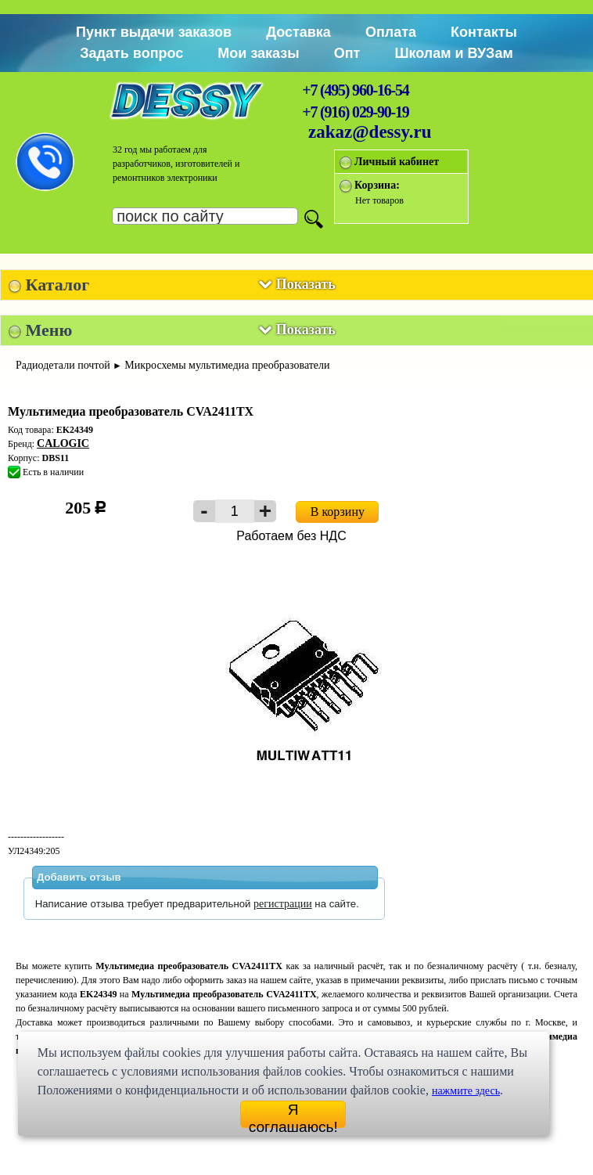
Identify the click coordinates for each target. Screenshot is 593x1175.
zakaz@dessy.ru (370, 132)
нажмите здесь (466, 1091)
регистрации (282, 904)
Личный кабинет (396, 162)
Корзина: (377, 185)
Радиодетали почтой (63, 365)
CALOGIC (63, 443)
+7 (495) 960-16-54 (355, 90)
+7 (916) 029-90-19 (355, 112)
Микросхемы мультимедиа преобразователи (226, 365)
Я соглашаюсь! (293, 1114)
